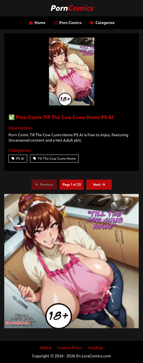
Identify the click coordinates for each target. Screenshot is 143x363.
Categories (102, 22)
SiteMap (95, 348)
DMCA (46, 348)
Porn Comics (68, 22)
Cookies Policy (70, 348)
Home (37, 22)
